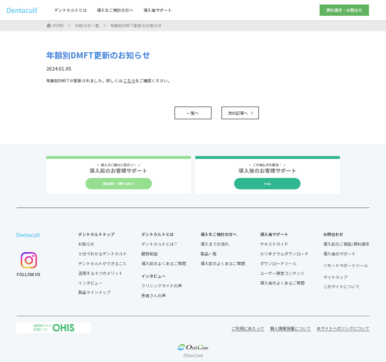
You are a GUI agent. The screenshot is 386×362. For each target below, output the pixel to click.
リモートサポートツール (345, 265)
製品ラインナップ (94, 292)
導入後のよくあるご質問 (282, 283)
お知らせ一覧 (87, 25)
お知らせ (86, 244)
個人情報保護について (290, 328)
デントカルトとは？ (159, 244)
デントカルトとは (70, 10)
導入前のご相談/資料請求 (346, 244)
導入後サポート (157, 10)
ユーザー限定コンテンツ (282, 273)
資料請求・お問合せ (344, 10)
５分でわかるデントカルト (102, 254)
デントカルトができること (102, 263)
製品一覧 (208, 254)
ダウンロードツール (278, 263)
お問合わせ (333, 234)
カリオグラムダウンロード (284, 254)
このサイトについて (341, 286)
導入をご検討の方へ (115, 10)
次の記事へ (240, 113)
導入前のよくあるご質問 (163, 263)
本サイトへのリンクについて (343, 328)
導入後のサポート (339, 254)
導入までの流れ (214, 244)
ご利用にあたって (248, 328)
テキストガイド (274, 244)
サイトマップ (335, 277)
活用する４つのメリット (100, 273)
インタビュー (90, 283)
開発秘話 (149, 254)
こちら (129, 80)
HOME (55, 25)
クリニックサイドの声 (161, 286)
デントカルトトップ (96, 234)
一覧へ (193, 113)
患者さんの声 (153, 295)
